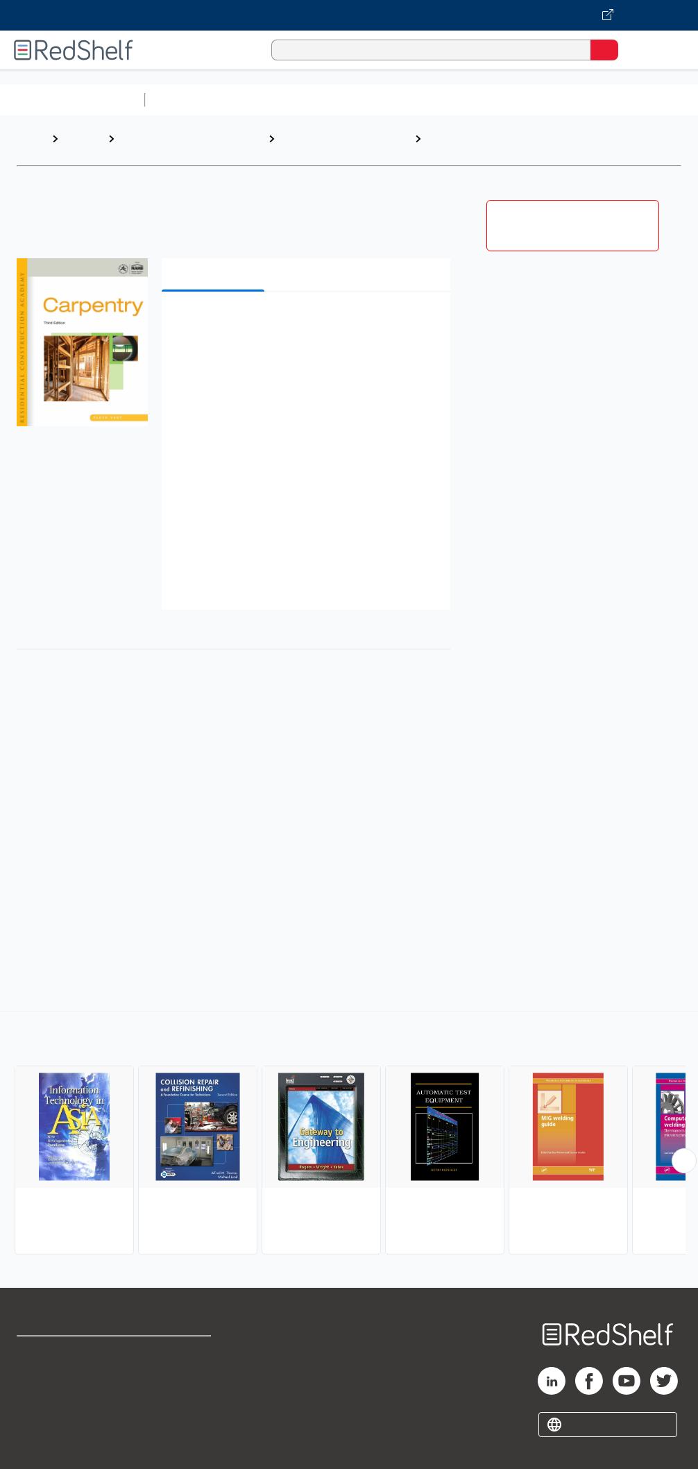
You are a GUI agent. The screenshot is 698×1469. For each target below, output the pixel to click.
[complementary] (349, 1134)
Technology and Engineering (318, 145)
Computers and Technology (396, 99)
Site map (38, 1444)
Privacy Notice (52, 1413)
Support (36, 1383)
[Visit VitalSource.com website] (349, 15)
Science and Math (272, 99)
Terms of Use (179, 1352)
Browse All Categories (72, 99)
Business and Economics (538, 99)
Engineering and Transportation (159, 145)
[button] (304, 324)
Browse (83, 138)
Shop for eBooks (58, 1352)
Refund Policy (180, 1383)
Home (31, 138)
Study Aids (187, 99)
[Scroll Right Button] (684, 1160)
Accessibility (178, 1413)
